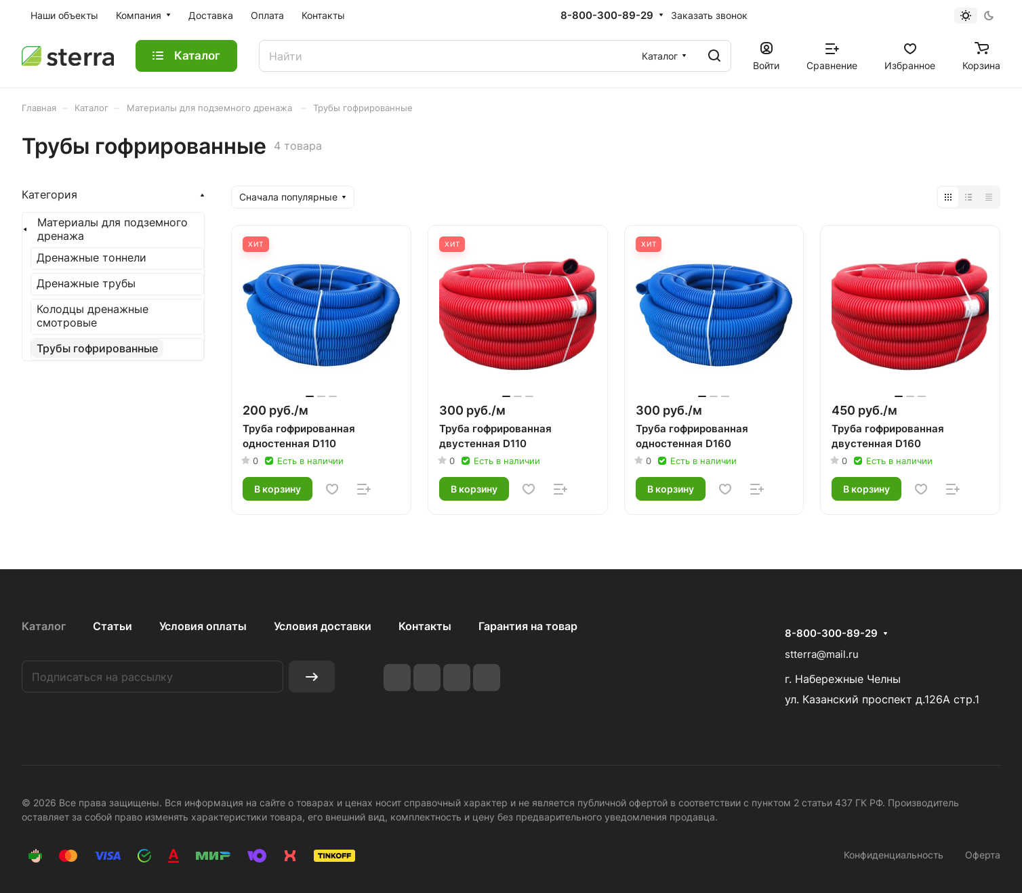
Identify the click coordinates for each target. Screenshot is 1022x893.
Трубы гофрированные (97, 348)
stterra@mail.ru (822, 654)
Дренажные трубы (86, 283)
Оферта (982, 854)
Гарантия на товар (527, 626)
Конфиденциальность (893, 854)
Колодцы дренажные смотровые (92, 315)
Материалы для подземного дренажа (112, 229)
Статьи (112, 626)
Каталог (44, 626)
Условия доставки (322, 626)
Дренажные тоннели (91, 257)
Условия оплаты (203, 626)
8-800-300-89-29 (606, 15)
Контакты (424, 626)
